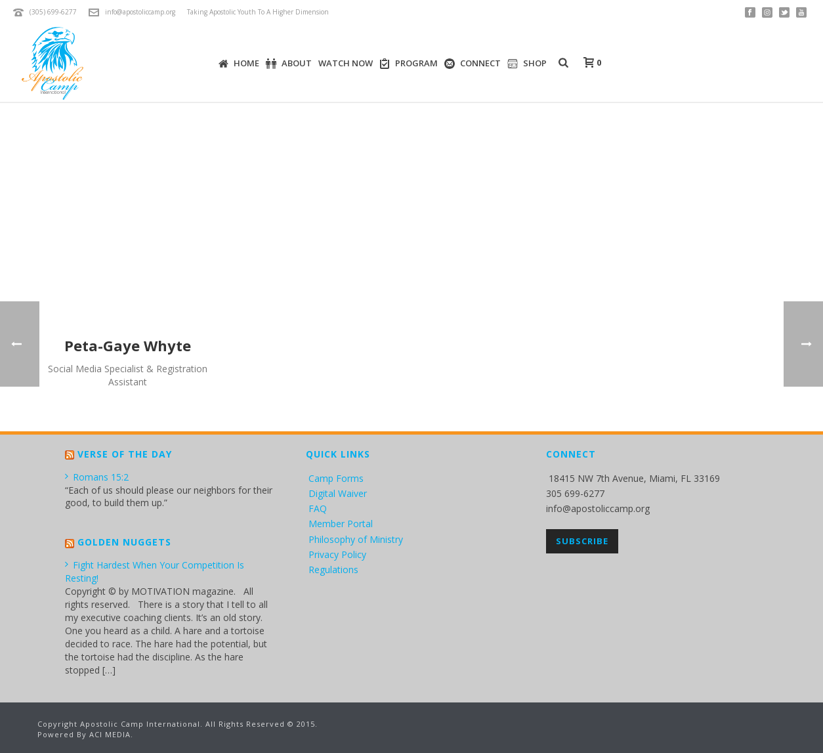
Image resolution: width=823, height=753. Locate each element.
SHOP (527, 63)
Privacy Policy (337, 554)
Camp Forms (336, 478)
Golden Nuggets (124, 542)
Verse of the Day (124, 454)
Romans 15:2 (97, 477)
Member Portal (340, 523)
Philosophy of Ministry (355, 539)
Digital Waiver (337, 493)
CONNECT (472, 63)
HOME (239, 63)
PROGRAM (408, 63)
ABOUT (289, 63)
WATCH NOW (345, 63)
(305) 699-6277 (53, 11)
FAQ (317, 508)
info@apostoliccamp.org (140, 11)
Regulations (333, 569)
